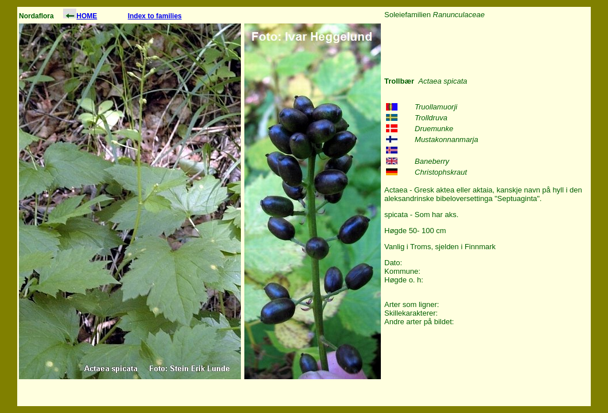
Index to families (155, 16)
